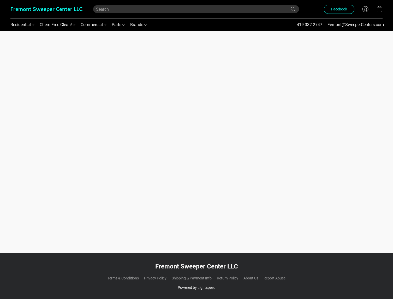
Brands (138, 24)
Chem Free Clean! (57, 24)
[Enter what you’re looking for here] (196, 9)
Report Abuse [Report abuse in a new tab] (274, 278)
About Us (250, 278)
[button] (46, 9)
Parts (118, 24)
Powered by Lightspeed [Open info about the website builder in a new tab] (197, 287)
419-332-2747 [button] (309, 24)
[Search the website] (293, 9)
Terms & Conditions (123, 278)
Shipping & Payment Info (192, 278)
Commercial (93, 24)
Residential (22, 24)
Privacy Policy (155, 278)
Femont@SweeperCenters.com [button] (356, 24)
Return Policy (227, 278)
